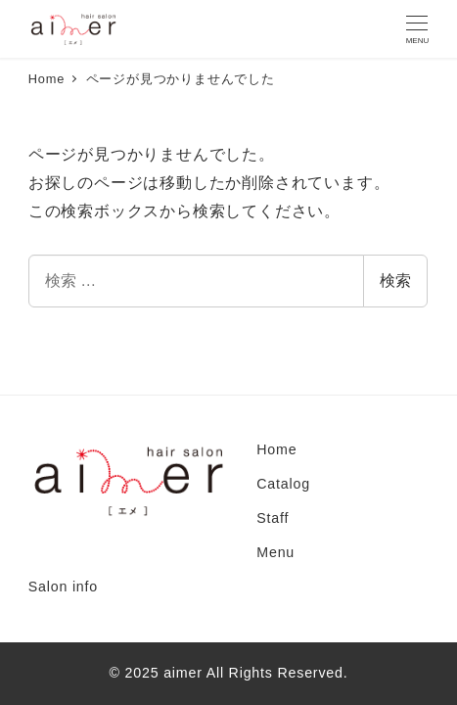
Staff (272, 518)
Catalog (283, 484)
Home (276, 449)
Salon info (63, 586)
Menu (275, 552)
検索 (395, 280)
